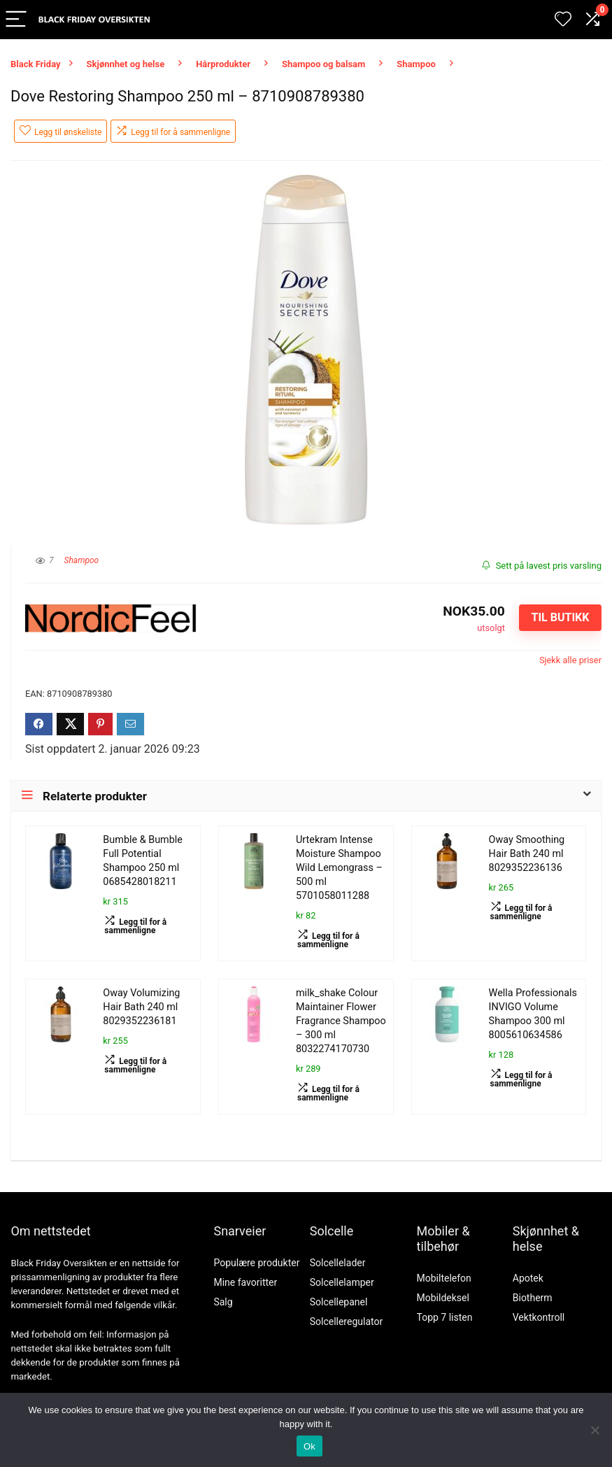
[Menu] (17, 19)
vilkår (164, 1305)
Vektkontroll (539, 1317)
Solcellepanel (339, 1301)
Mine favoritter (245, 1282)
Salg (222, 1301)
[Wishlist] (563, 19)
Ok (309, 1446)
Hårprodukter (223, 64)
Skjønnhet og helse (126, 64)
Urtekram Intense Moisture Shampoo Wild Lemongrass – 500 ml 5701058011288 (339, 868)
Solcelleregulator (346, 1321)
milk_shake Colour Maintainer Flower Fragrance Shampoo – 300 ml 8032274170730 (341, 1021)
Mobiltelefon (444, 1278)
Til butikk (560, 617)
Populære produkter (256, 1262)
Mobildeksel (443, 1297)
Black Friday (35, 64)
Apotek (528, 1278)
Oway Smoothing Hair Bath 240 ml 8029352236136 (527, 854)
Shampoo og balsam (323, 64)
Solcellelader (338, 1262)
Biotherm (533, 1297)
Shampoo (416, 64)
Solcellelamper (342, 1282)
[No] (595, 1430)
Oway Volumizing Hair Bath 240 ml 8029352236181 (141, 1007)
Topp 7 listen (445, 1317)
